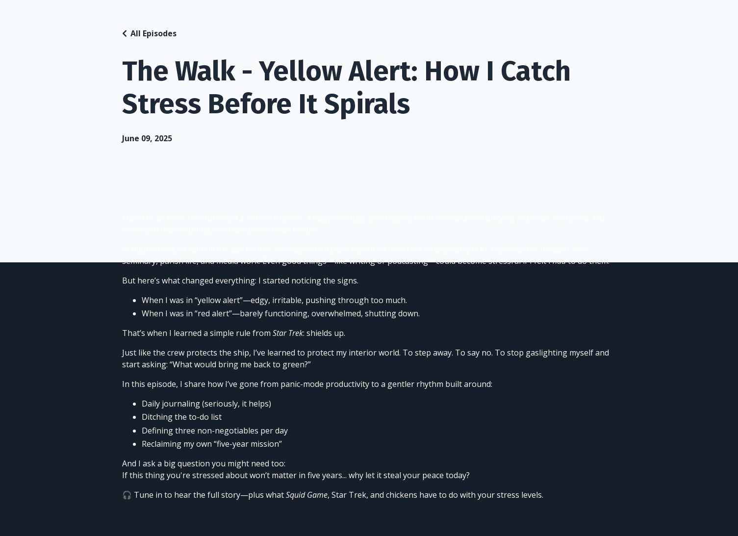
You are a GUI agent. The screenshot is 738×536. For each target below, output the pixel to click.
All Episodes (153, 33)
